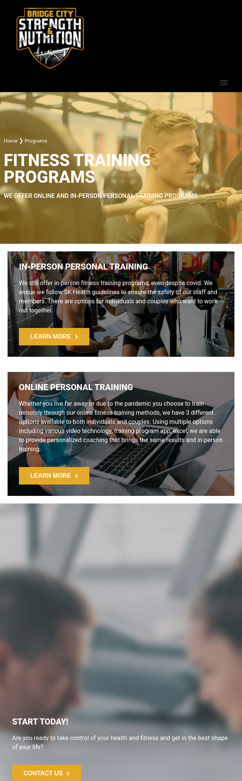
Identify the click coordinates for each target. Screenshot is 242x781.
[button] (223, 82)
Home (11, 141)
